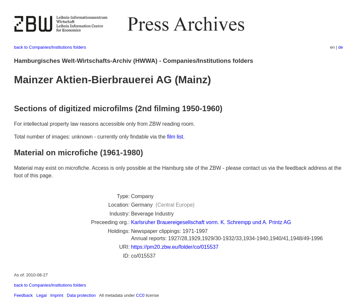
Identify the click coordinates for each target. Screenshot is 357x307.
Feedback (23, 295)
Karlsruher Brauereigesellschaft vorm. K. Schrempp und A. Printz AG (211, 222)
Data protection (81, 295)
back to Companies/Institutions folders (50, 47)
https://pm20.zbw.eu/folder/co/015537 (174, 247)
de (340, 47)
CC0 (140, 295)
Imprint (57, 295)
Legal (41, 295)
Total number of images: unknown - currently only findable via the (90, 137)
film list (175, 137)
